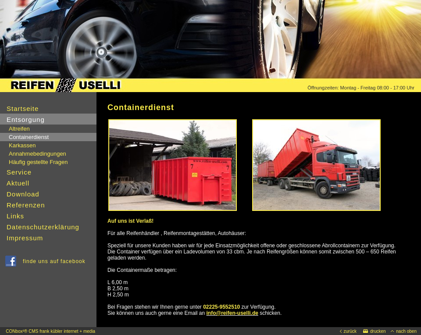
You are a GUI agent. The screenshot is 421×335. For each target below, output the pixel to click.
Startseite (23, 108)
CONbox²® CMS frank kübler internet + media (50, 331)
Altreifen (19, 128)
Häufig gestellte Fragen (38, 162)
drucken (374, 331)
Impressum (25, 238)
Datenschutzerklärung (43, 227)
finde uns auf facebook (56, 261)
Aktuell (18, 183)
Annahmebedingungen (37, 153)
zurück (348, 331)
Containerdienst (29, 137)
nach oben (404, 331)
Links (15, 216)
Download (23, 194)
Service (19, 172)
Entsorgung (26, 119)
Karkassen (22, 145)
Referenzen (26, 205)
